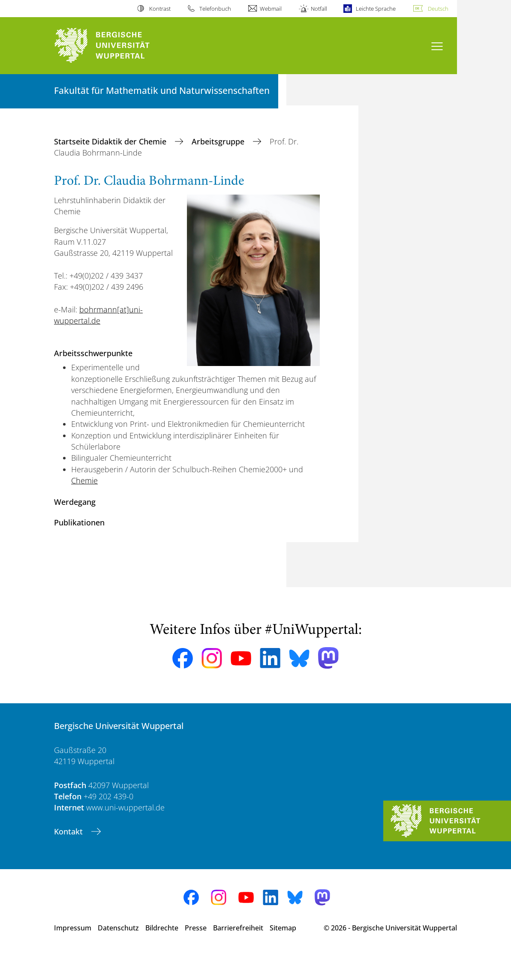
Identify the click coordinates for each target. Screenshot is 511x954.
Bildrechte (161, 928)
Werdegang (75, 502)
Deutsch (438, 8)
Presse (196, 928)
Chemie (84, 480)
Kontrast (160, 8)
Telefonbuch (215, 8)
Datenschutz (118, 928)
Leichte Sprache (376, 8)
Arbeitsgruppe (219, 141)
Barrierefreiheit (238, 928)
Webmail (271, 8)
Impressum (72, 928)
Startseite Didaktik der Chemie (111, 141)
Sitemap (283, 928)
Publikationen (79, 522)
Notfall (319, 8)
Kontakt (69, 831)
